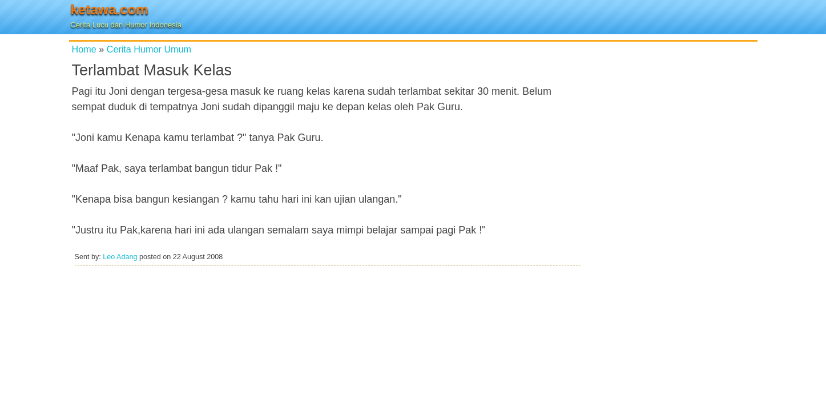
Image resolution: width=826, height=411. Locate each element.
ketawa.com (109, 9)
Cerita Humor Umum (149, 49)
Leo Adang (120, 257)
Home (84, 49)
